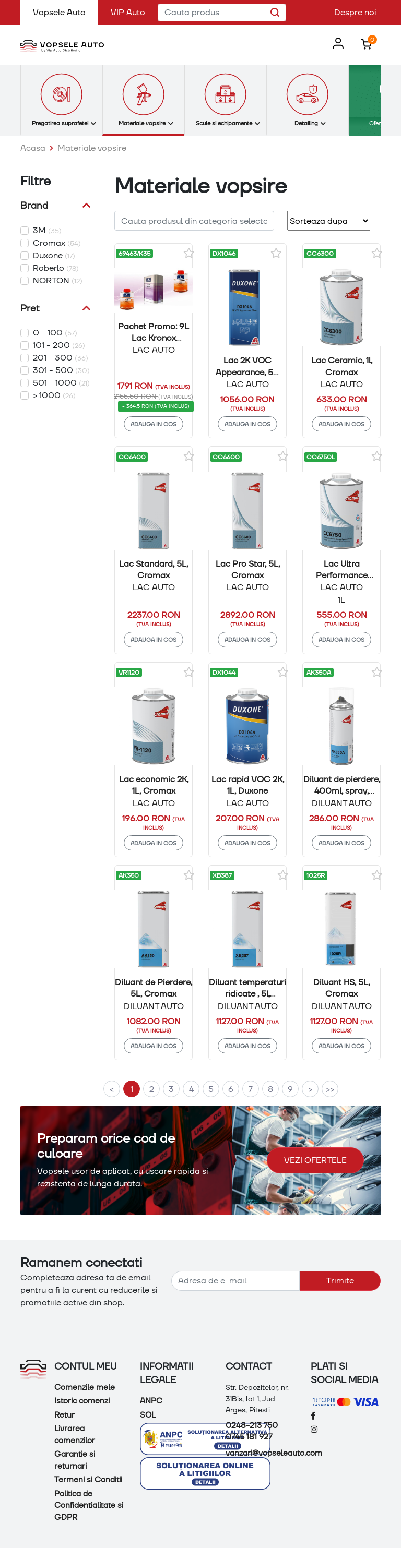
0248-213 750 (252, 1425)
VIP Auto (128, 12)
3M (47, 230)
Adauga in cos (153, 424)
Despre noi (355, 12)
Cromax (57, 242)
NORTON (57, 280)
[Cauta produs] (222, 12)
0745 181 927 (249, 1437)
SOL (148, 1415)
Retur (64, 1415)
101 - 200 (59, 345)
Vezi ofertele (315, 1160)
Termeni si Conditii (88, 1479)
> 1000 (54, 395)
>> (330, 1089)
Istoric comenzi (82, 1401)
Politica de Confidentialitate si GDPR (88, 1505)
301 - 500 (61, 370)
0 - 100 (55, 332)
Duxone (54, 255)
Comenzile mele (84, 1387)
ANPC (151, 1401)
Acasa (32, 147)
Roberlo (56, 267)
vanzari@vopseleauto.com (274, 1453)
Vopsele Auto (65, 12)
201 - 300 (60, 357)
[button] (336, 44)
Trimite (340, 1280)
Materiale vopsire (91, 147)
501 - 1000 (61, 382)
